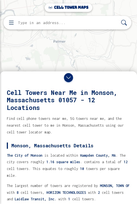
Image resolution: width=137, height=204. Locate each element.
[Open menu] (11, 22)
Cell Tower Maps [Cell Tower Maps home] (68, 7)
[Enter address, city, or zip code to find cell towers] (68, 22)
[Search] (124, 23)
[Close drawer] (68, 77)
